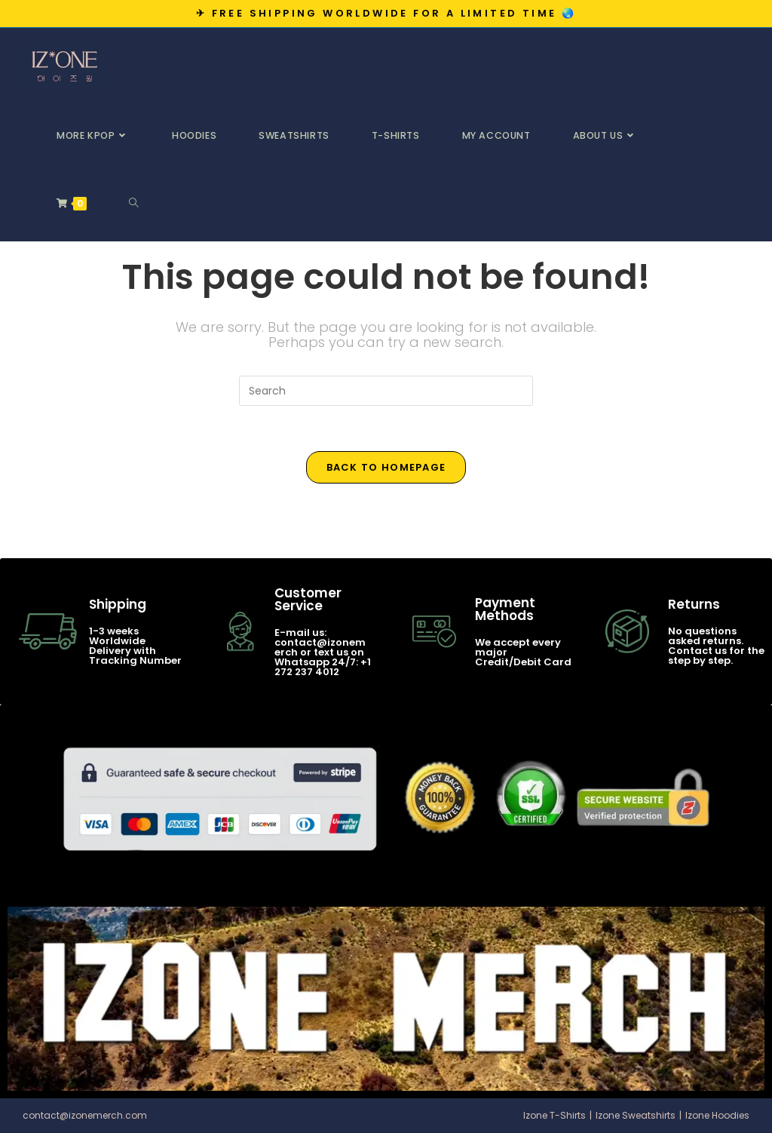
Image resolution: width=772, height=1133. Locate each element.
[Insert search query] (386, 391)
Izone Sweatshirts (636, 1115)
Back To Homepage (386, 467)
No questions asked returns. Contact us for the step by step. (716, 646)
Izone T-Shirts (554, 1115)
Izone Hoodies (717, 1115)
